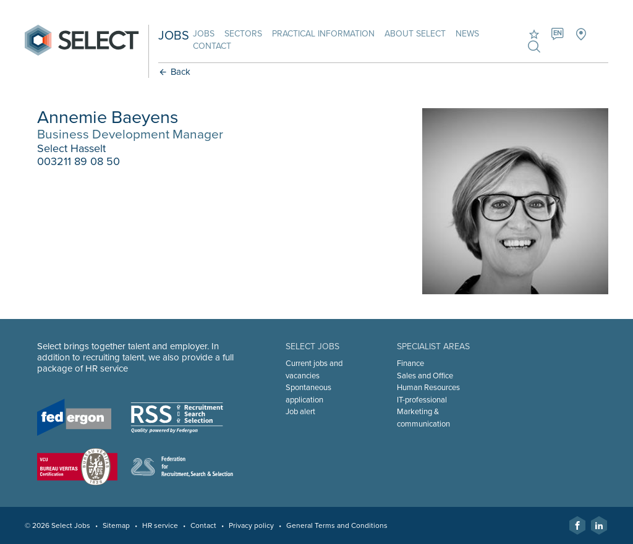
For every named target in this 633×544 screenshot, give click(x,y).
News (467, 33)
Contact (212, 46)
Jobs (204, 33)
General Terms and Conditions (337, 525)
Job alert (300, 412)
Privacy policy (251, 525)
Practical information (323, 33)
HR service (160, 525)
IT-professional (422, 400)
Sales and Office (425, 376)
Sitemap (116, 525)
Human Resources (428, 388)
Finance (410, 363)
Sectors (243, 33)
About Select (415, 33)
